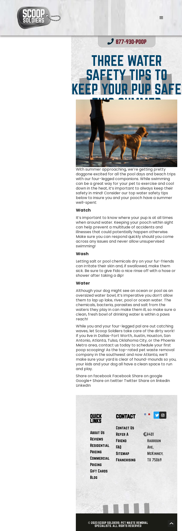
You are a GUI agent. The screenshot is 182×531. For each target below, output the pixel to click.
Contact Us (125, 428)
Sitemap (122, 453)
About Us (97, 432)
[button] (161, 18)
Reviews (96, 439)
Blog (93, 477)
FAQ (118, 447)
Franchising (126, 460)
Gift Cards (99, 471)
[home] (77, 18)
